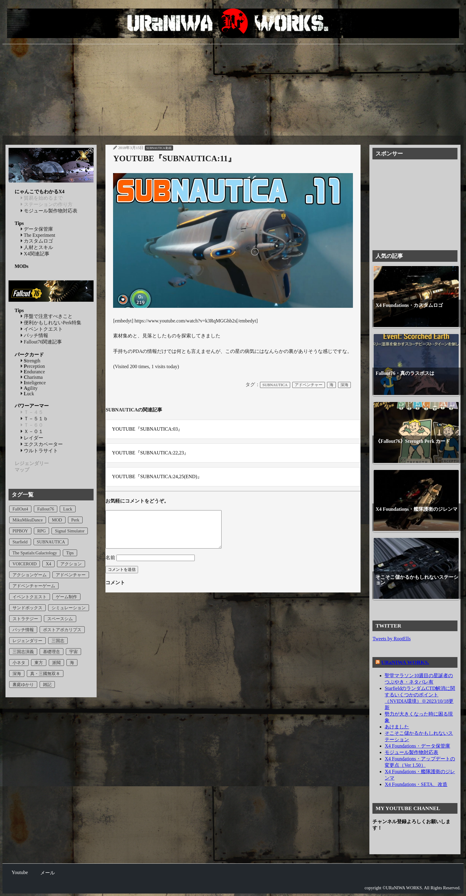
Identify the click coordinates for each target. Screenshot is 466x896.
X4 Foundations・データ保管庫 (417, 745)
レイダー (32, 437)
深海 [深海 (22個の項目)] (16, 673)
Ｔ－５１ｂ (34, 418)
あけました (397, 726)
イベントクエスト (42, 329)
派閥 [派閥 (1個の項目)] (56, 662)
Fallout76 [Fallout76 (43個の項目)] (45, 509)
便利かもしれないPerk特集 (51, 322)
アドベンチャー (308, 385)
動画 (168, 148)
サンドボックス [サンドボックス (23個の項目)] (27, 607)
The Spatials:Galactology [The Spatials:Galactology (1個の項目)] (34, 552)
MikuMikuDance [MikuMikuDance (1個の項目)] (27, 519)
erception (33, 366)
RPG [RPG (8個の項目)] (41, 530)
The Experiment (38, 235)
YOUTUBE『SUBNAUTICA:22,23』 (150, 452)
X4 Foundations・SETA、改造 (416, 784)
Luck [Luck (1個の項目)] (67, 509)
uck (27, 393)
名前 (110, 564)
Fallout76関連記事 (41, 341)
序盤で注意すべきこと (47, 316)
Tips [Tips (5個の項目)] (70, 552)
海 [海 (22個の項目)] (72, 662)
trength (30, 360)
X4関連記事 (35, 253)
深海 (344, 385)
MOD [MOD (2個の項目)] (57, 519)
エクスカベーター (42, 444)
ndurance (33, 371)
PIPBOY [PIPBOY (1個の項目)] (20, 530)
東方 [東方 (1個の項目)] (38, 662)
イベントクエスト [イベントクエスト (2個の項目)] (29, 596)
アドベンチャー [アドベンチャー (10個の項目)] (71, 574)
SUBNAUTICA (155, 148)
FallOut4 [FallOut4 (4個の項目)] (20, 509)
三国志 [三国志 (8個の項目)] (58, 640)
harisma (32, 377)
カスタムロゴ (37, 241)
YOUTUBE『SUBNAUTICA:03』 (147, 429)
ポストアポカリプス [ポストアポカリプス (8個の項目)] (62, 629)
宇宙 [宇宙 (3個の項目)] (73, 651)
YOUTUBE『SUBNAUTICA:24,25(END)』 (157, 476)
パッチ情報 (34, 335)
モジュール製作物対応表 (49, 210)
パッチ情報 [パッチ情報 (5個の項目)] (23, 629)
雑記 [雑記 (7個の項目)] (47, 684)
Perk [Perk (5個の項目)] (75, 519)
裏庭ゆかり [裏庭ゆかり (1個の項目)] (23, 684)
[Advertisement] (233, 90)
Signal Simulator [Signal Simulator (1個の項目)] (69, 530)
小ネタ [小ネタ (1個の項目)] (18, 662)
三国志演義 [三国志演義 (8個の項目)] (23, 651)
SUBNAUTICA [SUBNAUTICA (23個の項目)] (51, 541)
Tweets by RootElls (391, 638)
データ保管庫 (37, 229)
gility (29, 388)
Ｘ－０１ (32, 431)
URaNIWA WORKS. (405, 662)
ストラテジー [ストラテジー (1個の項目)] (25, 618)
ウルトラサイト (39, 450)
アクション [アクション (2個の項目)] (71, 563)
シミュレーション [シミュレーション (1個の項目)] (69, 607)
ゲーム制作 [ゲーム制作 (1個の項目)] (66, 596)
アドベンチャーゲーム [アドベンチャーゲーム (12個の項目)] (33, 585)
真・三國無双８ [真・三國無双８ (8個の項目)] (45, 673)
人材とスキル (37, 247)
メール (47, 872)
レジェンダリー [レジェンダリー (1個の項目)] (27, 640)
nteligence (33, 382)
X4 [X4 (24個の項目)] (48, 563)
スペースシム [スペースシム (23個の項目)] (60, 618)
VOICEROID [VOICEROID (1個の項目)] (24, 563)
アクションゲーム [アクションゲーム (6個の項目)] (29, 574)
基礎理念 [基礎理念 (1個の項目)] (51, 651)
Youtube (20, 872)
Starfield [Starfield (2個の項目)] (20, 541)
